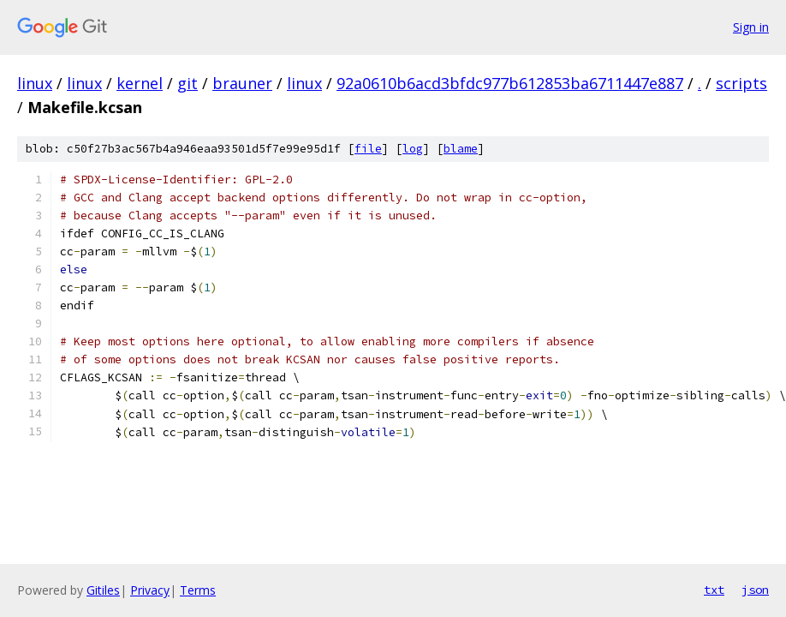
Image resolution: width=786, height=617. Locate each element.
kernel (139, 83)
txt (714, 589)
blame (461, 148)
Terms (198, 590)
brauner (242, 83)
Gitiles (103, 590)
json (755, 589)
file (368, 148)
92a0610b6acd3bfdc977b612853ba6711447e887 (509, 83)
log (412, 148)
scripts (741, 83)
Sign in (751, 27)
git (187, 83)
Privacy (150, 590)
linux (34, 83)
